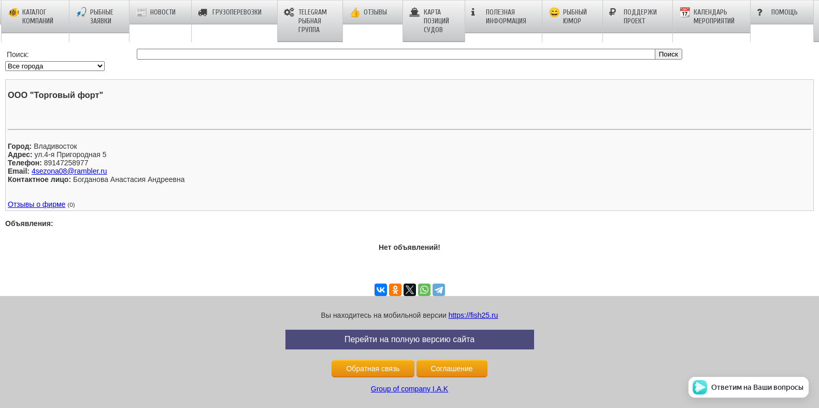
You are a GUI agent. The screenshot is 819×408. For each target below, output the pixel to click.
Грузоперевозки (230, 12)
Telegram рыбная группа (305, 21)
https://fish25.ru (473, 315)
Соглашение (452, 368)
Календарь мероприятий (707, 16)
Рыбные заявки (94, 16)
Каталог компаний (30, 16)
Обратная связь (372, 368)
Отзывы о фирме (36, 204)
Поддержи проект (633, 16)
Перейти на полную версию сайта (409, 339)
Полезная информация (498, 16)
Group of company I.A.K (409, 389)
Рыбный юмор (568, 16)
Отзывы (368, 12)
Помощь (777, 12)
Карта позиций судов (429, 21)
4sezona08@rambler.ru (69, 171)
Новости (156, 12)
